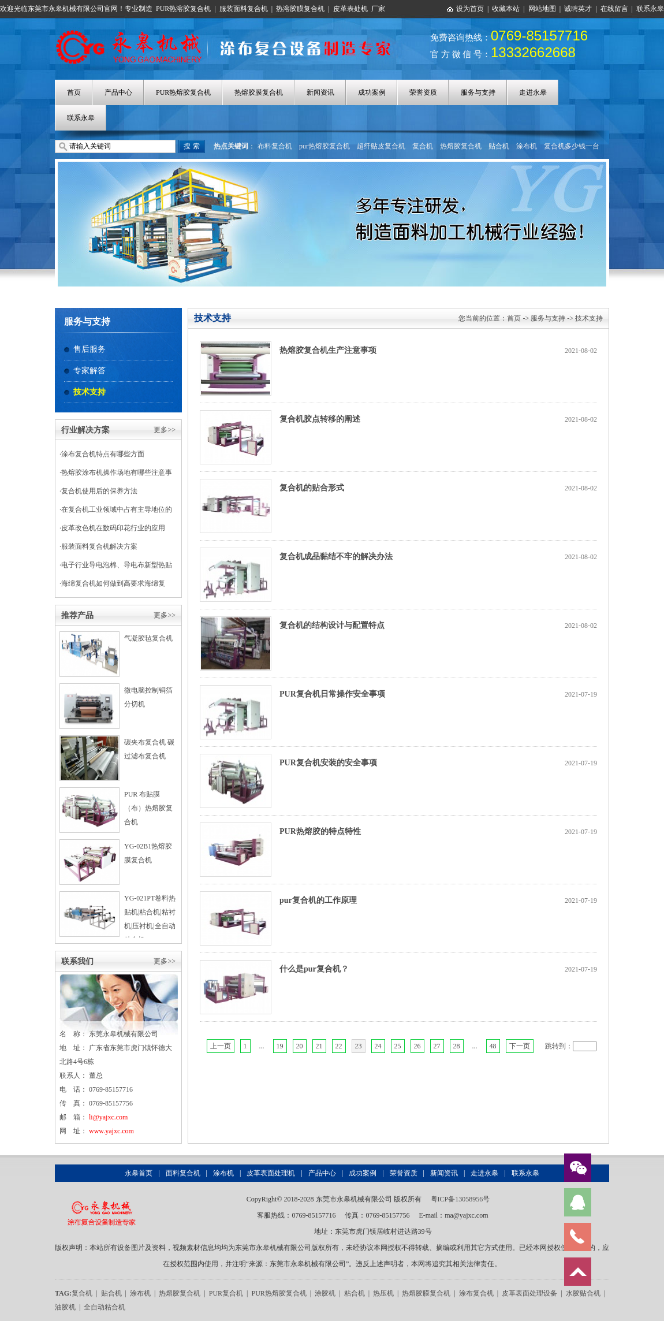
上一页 (220, 1046)
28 (456, 1046)
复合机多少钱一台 (571, 146)
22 (338, 1046)
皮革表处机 (350, 9)
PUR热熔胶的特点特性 (320, 831)
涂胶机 (325, 1293)
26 (417, 1046)
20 (299, 1046)
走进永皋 (533, 92)
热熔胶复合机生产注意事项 (327, 350)
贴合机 (498, 146)
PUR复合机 (226, 1293)
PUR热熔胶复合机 (183, 92)
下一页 (519, 1046)
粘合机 (354, 1293)
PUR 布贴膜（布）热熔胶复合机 (148, 808)
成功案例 (372, 92)
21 (319, 1046)
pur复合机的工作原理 (318, 900)
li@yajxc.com (108, 1117)
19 (280, 1046)
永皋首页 (138, 1173)
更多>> (165, 430)
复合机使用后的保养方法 (99, 491)
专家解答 (89, 370)
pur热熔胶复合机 (324, 146)
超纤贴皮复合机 (381, 146)
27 (437, 1046)
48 (493, 1046)
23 (358, 1046)
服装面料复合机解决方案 (99, 546)
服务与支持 (478, 92)
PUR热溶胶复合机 (183, 9)
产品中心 (118, 92)
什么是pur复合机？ (314, 969)
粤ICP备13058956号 (460, 1199)
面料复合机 (183, 1173)
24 (378, 1046)
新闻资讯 (320, 92)
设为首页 (470, 9)
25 (397, 1046)
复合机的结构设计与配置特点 (332, 625)
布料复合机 (275, 146)
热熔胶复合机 (461, 146)
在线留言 (614, 9)
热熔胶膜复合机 (258, 92)
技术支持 (89, 392)
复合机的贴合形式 (311, 487)
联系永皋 (650, 9)
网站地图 (542, 9)
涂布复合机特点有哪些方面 (102, 454)
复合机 (422, 146)
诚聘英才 (578, 9)
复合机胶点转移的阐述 (319, 419)
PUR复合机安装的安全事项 (328, 762)
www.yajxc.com (111, 1131)
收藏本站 (506, 9)
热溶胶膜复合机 (300, 9)
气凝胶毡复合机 (148, 638)
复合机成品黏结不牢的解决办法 (336, 556)
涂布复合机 (476, 1293)
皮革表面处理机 (271, 1173)
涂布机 (526, 146)
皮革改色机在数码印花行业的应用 (113, 528)
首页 (74, 92)
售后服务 (89, 349)
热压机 (383, 1293)
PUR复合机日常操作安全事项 (332, 694)
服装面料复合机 (243, 9)
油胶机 (65, 1307)
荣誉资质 (423, 92)
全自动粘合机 (104, 1307)
